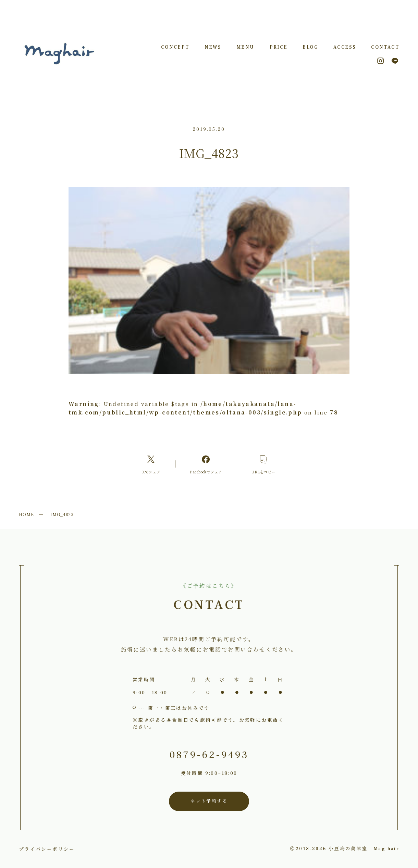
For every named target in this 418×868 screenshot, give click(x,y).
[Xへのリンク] (151, 464)
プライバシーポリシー (47, 848)
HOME (26, 514)
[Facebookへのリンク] (206, 464)
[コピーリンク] (263, 464)
